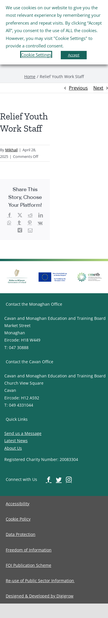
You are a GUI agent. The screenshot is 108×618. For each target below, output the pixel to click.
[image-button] (29, 76)
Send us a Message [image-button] (22, 433)
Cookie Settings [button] (36, 55)
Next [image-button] (98, 88)
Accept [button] (73, 55)
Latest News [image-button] (16, 440)
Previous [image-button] (78, 88)
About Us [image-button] (13, 448)
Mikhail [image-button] (11, 149)
